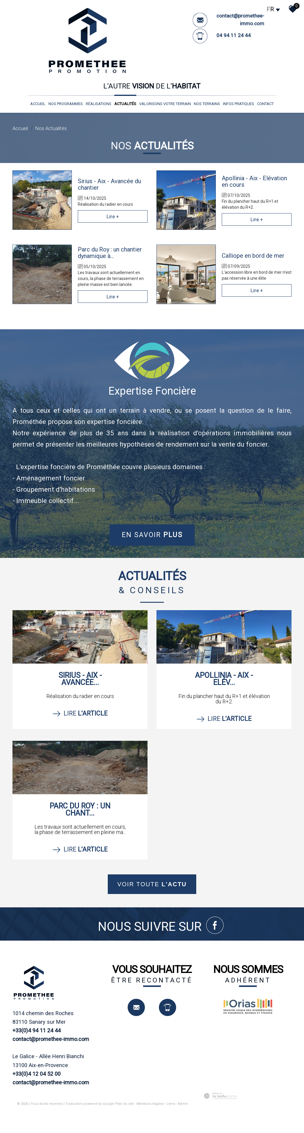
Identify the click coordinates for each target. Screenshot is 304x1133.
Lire (80, 713)
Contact (265, 104)
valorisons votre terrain (165, 104)
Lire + (113, 216)
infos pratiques (238, 104)
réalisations (98, 104)
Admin (183, 1104)
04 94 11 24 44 (233, 35)
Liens (171, 1104)
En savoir (152, 535)
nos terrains (207, 104)
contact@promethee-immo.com (50, 1039)
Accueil (37, 104)
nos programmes (65, 104)
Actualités (125, 104)
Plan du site (124, 1104)
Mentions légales (150, 1104)
